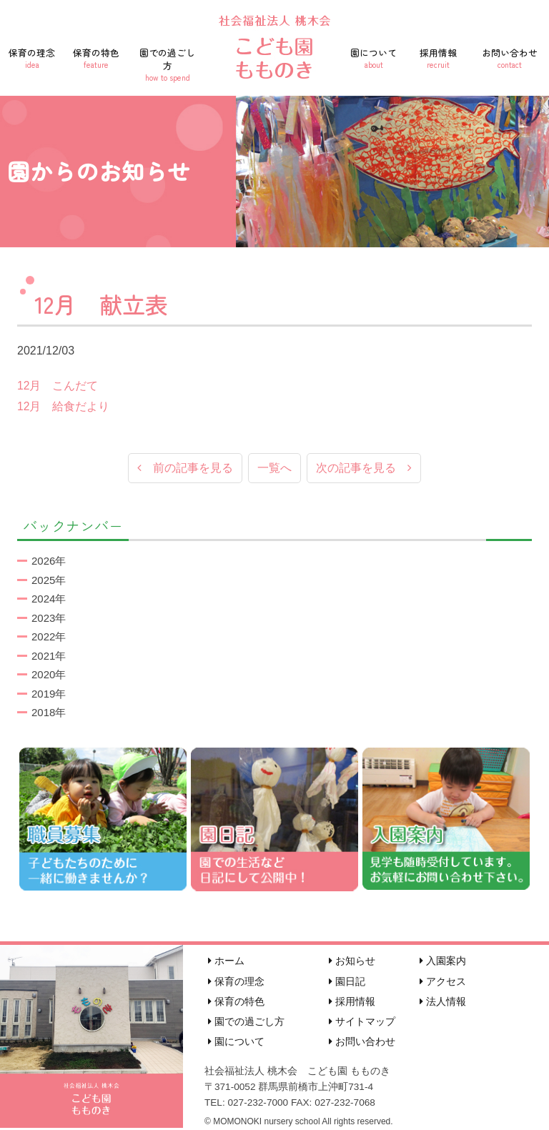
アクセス (443, 982)
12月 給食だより (63, 406)
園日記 (347, 982)
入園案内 (443, 962)
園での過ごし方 (167, 64)
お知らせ (352, 962)
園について (374, 58)
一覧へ (274, 468)
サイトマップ (362, 1022)
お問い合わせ (510, 58)
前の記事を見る (185, 468)
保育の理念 (32, 58)
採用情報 (438, 58)
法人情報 (443, 1002)
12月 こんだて (58, 386)
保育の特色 (96, 58)
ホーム (226, 962)
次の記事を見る (364, 468)
